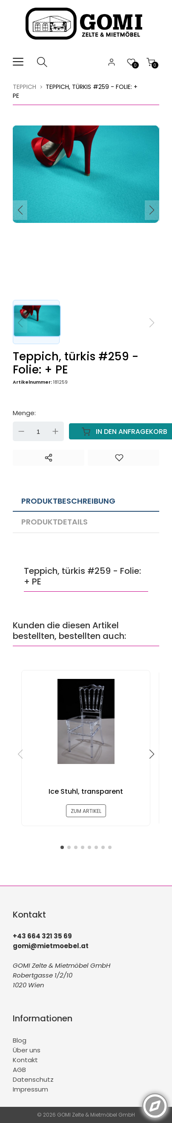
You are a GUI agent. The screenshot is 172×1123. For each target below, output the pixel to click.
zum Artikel (86, 811)
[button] (152, 210)
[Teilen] (48, 458)
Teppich (24, 87)
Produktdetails (54, 521)
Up (55, 431)
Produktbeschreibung (68, 501)
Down (21, 431)
